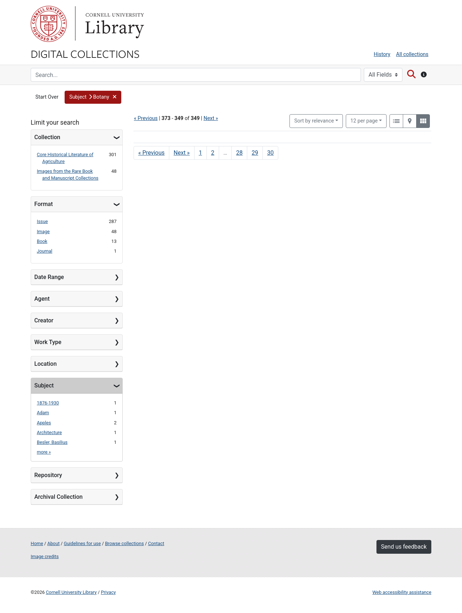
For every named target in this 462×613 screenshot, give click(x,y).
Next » (211, 118)
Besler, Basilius (52, 442)
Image (43, 231)
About (53, 543)
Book (42, 241)
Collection (47, 137)
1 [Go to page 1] (200, 152)
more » (44, 452)
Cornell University (49, 24)
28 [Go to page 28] (239, 152)
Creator (43, 320)
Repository (48, 475)
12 (364, 120)
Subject (44, 385)
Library (114, 24)
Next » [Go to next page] (182, 152)
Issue (42, 221)
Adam (43, 412)
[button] (93, 97)
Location (45, 363)
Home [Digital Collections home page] (37, 543)
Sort (314, 121)
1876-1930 (48, 403)
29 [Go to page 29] (255, 152)
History (382, 54)
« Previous (146, 118)
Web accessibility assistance (401, 592)
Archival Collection (58, 496)
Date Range (49, 277)
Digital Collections (85, 53)
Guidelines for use (82, 543)
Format (43, 204)
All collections (412, 54)
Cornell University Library (71, 592)
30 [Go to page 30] (270, 152)
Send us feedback (404, 546)
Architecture (49, 432)
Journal (44, 251)
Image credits (45, 556)
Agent (41, 298)
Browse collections (124, 543)
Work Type (47, 342)
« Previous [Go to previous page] (151, 152)
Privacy (108, 592)
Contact (156, 543)
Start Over (46, 97)
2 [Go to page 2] (212, 152)
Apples (44, 422)
